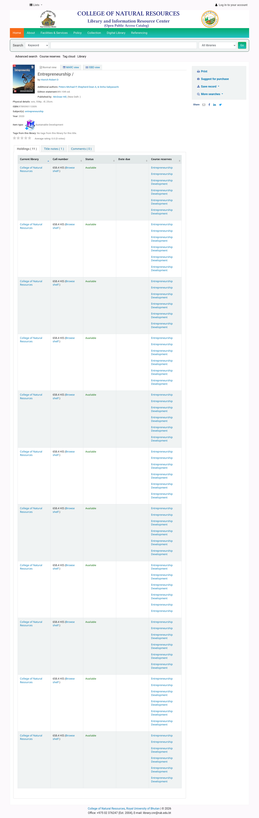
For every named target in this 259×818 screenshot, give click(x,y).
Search (18, 45)
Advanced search (26, 56)
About (31, 33)
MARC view (71, 67)
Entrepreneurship (162, 167)
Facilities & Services (54, 33)
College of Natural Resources (31, 169)
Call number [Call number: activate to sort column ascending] (60, 159)
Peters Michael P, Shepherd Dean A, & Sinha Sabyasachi (89, 86)
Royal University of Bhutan (143, 808)
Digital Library (116, 33)
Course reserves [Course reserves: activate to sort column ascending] (161, 159)
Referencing (139, 33)
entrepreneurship (34, 111)
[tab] (27, 148)
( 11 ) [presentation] (27, 149)
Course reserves (50, 56)
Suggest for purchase (213, 79)
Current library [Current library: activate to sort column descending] (29, 159)
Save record (207, 86)
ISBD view (93, 67)
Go (242, 45)
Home (17, 33)
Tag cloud (69, 56)
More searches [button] (209, 94)
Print (202, 71)
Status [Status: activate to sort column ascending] (89, 159)
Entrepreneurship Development (162, 182)
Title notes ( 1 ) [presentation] (54, 149)
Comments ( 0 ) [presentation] (81, 149)
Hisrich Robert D (50, 79)
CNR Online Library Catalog (19, 5)
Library (82, 56)
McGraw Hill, (60, 96)
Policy (77, 33)
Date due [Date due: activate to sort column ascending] (124, 159)
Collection (94, 33)
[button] (36, 5)
